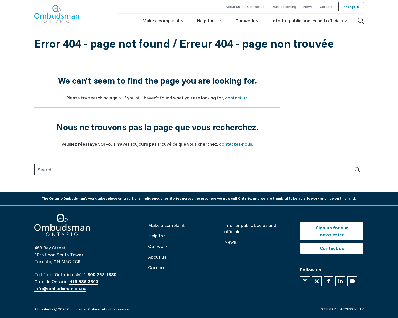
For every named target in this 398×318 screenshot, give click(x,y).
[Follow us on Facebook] (328, 281)
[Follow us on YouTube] (352, 281)
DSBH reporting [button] (284, 6)
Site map (328, 309)
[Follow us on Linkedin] (340, 281)
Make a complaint (166, 225)
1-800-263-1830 (100, 275)
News (230, 242)
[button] (163, 21)
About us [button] (233, 6)
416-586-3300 (83, 281)
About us (157, 257)
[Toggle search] (361, 21)
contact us (236, 98)
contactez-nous (235, 144)
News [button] (308, 6)
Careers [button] (326, 6)
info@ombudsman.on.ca (60, 288)
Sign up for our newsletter (332, 231)
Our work (158, 246)
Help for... (158, 236)
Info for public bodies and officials (250, 228)
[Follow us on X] (317, 281)
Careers (156, 267)
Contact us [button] (255, 6)
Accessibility (352, 309)
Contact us (332, 248)
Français (351, 6)
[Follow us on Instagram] (305, 281)
